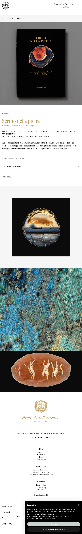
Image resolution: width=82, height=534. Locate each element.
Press (41, 457)
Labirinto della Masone (41, 470)
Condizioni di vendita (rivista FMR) (41, 474)
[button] (79, 505)
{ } (41, 437)
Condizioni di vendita (41, 472)
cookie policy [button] (48, 514)
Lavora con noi (41, 459)
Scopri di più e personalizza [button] (54, 529)
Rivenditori (41, 452)
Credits (41, 490)
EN (47, 495)
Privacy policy (41, 485)
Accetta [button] (54, 524)
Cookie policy (41, 487)
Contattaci (41, 455)
